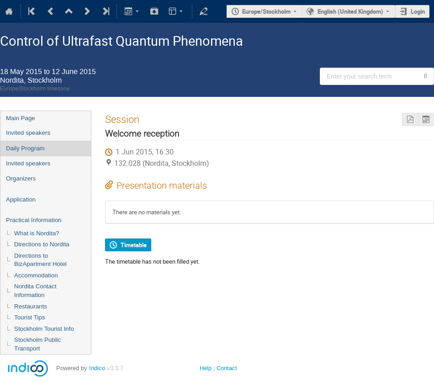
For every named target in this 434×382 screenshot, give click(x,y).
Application (21, 199)
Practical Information (33, 220)
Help (206, 368)
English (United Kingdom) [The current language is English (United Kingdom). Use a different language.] (350, 11)
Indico (97, 368)
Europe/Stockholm (266, 11)
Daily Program (25, 148)
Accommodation (36, 275)
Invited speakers (28, 132)
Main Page (20, 118)
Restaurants (30, 306)
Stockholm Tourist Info (44, 328)
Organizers (21, 178)
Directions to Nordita (41, 244)
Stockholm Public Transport (37, 344)
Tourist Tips (29, 317)
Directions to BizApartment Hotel (40, 260)
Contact (227, 368)
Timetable (134, 245)
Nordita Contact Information (35, 290)
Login (418, 11)
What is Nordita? (36, 233)
